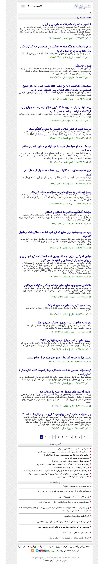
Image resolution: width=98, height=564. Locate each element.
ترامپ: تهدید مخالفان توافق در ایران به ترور (68, 476)
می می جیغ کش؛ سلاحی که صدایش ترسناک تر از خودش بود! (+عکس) (58, 521)
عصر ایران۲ (67, 546)
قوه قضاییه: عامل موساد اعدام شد (71, 516)
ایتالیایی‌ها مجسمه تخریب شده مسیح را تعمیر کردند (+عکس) (61, 455)
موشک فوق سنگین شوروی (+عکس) (71, 486)
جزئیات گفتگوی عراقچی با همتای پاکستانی (62, 212)
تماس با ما (44, 546)
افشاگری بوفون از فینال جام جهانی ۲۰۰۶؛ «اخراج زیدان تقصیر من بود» (58, 491)
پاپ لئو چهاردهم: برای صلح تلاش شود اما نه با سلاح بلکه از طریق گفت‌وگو (49, 234)
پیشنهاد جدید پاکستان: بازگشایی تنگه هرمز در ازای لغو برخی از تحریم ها (57, 464)
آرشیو (37, 546)
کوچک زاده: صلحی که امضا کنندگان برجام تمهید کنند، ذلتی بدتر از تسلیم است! (49, 372)
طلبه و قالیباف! (77, 66)
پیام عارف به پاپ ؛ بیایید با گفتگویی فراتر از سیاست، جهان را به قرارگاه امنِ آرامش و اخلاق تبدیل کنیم (50, 109)
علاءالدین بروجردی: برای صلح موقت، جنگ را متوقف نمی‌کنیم (51, 285)
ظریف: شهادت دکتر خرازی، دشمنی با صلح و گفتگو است (54, 129)
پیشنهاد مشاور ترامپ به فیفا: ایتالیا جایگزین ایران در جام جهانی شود (59, 502)
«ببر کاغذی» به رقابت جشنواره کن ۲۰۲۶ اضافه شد (66, 467)
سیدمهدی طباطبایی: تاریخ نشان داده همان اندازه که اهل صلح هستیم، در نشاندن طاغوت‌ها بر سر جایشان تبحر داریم (51, 88)
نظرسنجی (16, 546)
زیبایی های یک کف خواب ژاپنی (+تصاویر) (69, 496)
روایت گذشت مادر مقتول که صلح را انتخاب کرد (59, 392)
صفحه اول (81, 546)
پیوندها (24, 546)
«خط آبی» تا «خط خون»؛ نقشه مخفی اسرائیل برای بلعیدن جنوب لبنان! (58, 452)
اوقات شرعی (60, 550)
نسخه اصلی (30, 6)
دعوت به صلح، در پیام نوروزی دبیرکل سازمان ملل (58, 323)
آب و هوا (69, 550)
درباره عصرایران (55, 546)
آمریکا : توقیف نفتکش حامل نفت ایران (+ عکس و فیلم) (64, 538)
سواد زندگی (50, 550)
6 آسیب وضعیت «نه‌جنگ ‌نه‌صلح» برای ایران (60, 24)
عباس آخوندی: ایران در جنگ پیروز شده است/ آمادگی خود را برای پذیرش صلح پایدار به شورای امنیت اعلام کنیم (49, 258)
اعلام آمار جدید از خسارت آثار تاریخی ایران (68, 448)
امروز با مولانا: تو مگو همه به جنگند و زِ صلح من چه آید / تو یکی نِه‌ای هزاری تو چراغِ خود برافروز (49, 49)
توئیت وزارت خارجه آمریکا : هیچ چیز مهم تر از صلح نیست (53, 358)
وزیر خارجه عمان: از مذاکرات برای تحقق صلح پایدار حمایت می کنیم (51, 172)
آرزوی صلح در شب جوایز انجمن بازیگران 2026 (59, 340)
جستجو (31, 546)
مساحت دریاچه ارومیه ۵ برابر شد (72, 458)
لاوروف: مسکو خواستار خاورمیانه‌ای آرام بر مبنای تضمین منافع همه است (50, 149)
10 (74, 437)
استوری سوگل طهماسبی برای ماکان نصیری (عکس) (65, 461)
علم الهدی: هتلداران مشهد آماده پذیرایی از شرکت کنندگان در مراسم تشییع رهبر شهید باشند (50, 470)
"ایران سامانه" (42, 560)
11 (78, 437)
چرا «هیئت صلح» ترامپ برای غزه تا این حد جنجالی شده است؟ (50, 414)
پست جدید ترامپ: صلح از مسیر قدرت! (63, 305)
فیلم (74, 546)
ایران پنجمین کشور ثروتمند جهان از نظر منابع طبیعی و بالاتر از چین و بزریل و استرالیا (53, 473)
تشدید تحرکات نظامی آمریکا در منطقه (70, 532)
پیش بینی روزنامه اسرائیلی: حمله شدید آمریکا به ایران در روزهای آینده (58, 527)
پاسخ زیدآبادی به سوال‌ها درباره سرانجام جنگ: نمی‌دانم (55, 192)
